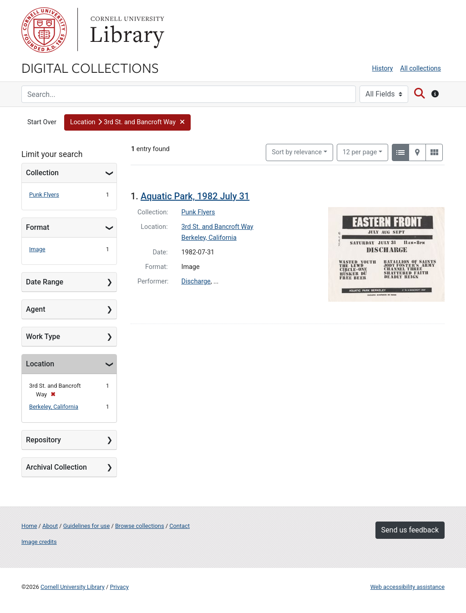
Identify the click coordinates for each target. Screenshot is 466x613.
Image (37, 249)
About (50, 525)
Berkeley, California (53, 406)
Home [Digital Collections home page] (29, 525)
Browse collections (139, 525)
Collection (42, 172)
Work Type (43, 336)
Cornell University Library (73, 586)
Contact (179, 525)
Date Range (44, 282)
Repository (43, 440)
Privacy (119, 586)
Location (40, 364)
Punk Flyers (44, 194)
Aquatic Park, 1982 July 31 (195, 196)
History (382, 68)
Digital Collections (90, 67)
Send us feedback (410, 530)
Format (37, 227)
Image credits (39, 541)
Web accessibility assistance (407, 586)
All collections (420, 68)
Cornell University (44, 30)
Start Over (41, 122)
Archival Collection (56, 467)
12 (360, 151)
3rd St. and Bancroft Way (217, 227)
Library (126, 30)
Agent (35, 309)
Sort (297, 152)
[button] (127, 122)
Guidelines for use (86, 525)
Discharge (196, 281)
